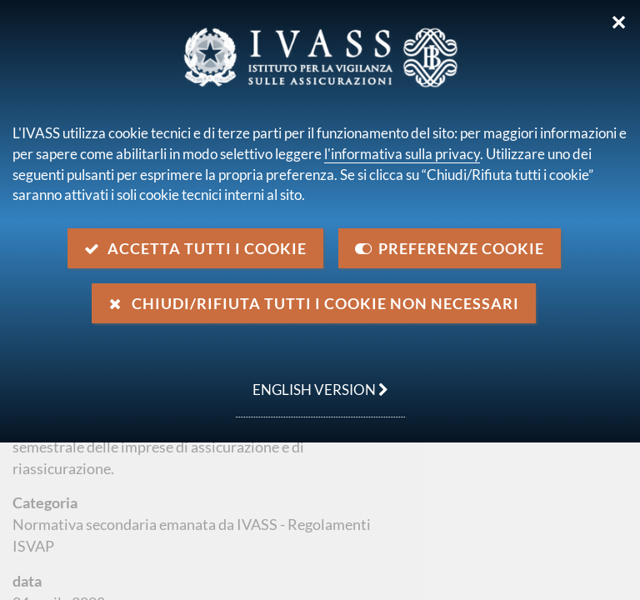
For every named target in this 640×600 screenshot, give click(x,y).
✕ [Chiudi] (619, 22)
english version (312, 380)
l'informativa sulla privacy (402, 153)
